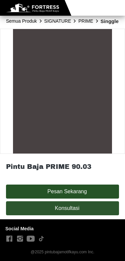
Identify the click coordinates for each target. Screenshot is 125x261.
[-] (9, 239)
